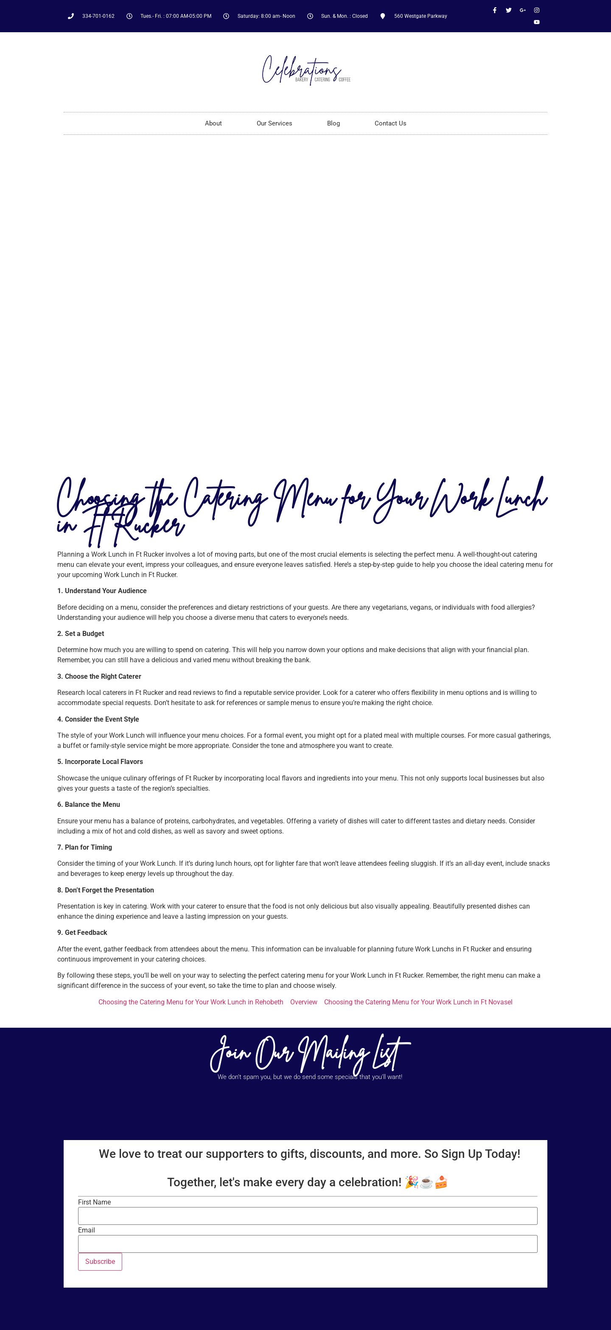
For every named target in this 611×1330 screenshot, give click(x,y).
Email (86, 1230)
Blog (333, 123)
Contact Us (390, 123)
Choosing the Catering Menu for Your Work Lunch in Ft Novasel (418, 1002)
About (213, 123)
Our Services (274, 123)
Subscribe (100, 1262)
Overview (303, 1002)
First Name (94, 1202)
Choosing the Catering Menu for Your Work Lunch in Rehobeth (190, 1002)
